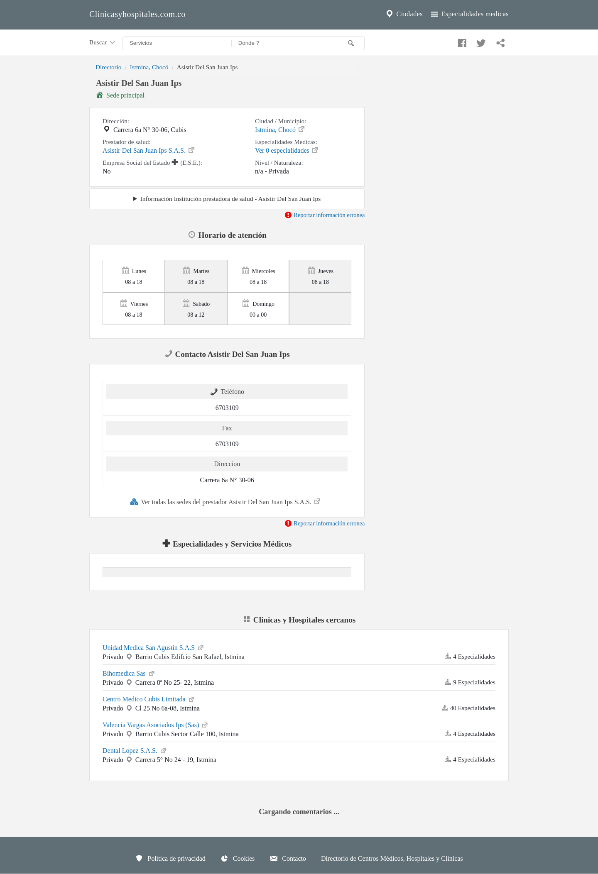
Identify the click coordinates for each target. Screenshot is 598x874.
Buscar (103, 43)
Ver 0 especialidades (287, 150)
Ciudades (404, 14)
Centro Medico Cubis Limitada (149, 698)
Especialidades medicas (469, 14)
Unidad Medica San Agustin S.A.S (154, 647)
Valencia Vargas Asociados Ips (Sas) (156, 724)
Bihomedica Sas (129, 673)
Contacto (288, 858)
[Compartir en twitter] (480, 41)
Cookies (238, 858)
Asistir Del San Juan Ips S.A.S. (149, 150)
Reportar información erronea (324, 215)
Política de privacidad (170, 858)
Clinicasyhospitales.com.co (137, 14)
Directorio (108, 67)
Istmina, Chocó (149, 67)
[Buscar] (352, 43)
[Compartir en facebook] (461, 41)
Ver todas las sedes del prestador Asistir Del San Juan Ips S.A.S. (225, 501)
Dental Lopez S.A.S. (135, 750)
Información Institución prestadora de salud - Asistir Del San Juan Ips (230, 198)
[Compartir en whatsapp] (499, 41)
